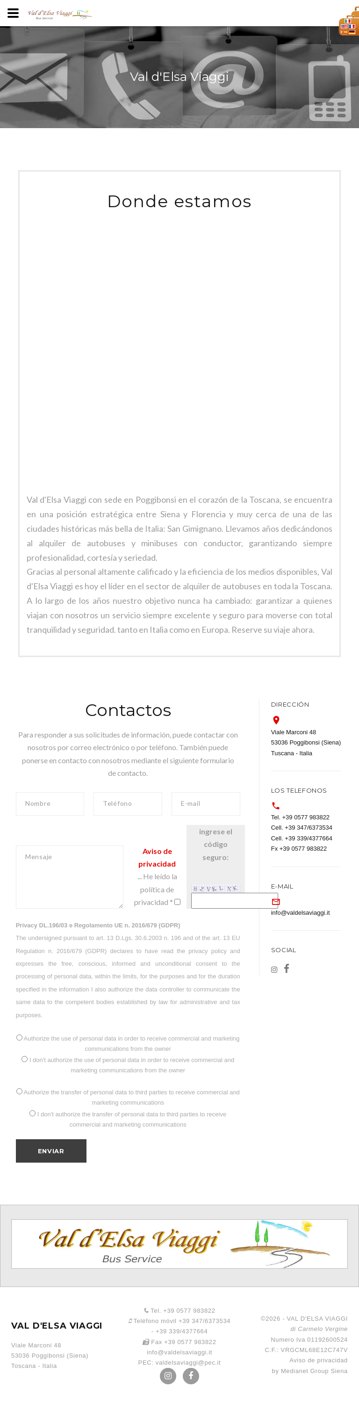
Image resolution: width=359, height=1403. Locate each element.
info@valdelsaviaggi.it (300, 912)
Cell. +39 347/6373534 (301, 827)
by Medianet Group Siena (310, 1370)
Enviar (51, 1151)
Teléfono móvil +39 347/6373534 (179, 1321)
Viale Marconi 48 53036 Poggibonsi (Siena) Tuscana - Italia (306, 743)
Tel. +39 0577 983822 (300, 817)
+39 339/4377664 (182, 1331)
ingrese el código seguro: (215, 844)
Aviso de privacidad (318, 1360)
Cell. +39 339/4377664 (301, 838)
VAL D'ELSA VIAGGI (56, 1326)
